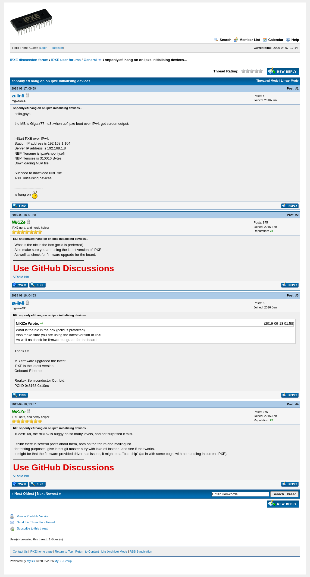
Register (57, 47)
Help (292, 40)
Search (222, 40)
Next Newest (47, 494)
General (90, 60)
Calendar (272, 40)
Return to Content (87, 551)
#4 (297, 404)
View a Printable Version (33, 516)
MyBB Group (63, 561)
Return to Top (64, 551)
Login (43, 47)
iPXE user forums (66, 60)
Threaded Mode (267, 80)
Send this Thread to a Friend (36, 522)
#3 (297, 295)
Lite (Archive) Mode (114, 551)
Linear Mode (290, 80)
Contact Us (20, 551)
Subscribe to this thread (32, 528)
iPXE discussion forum (29, 60)
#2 (297, 214)
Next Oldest (24, 494)
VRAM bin (21, 277)
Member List (247, 40)
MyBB (31, 561)
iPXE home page (41, 551)
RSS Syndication (141, 551)
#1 (297, 88)
